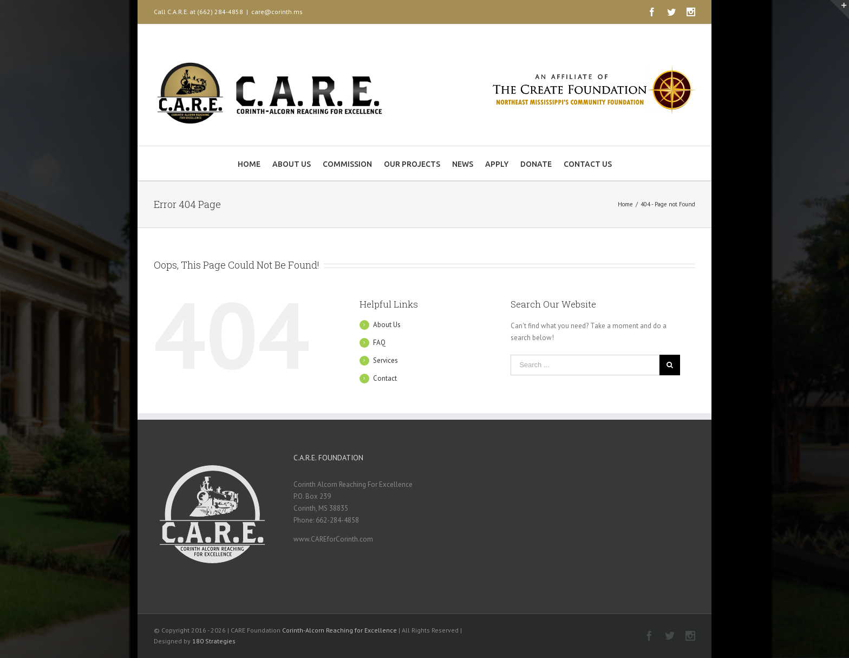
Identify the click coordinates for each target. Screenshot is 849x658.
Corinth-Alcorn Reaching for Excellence (339, 630)
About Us (387, 324)
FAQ (379, 342)
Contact (385, 378)
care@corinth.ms (277, 12)
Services (385, 360)
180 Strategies (214, 641)
